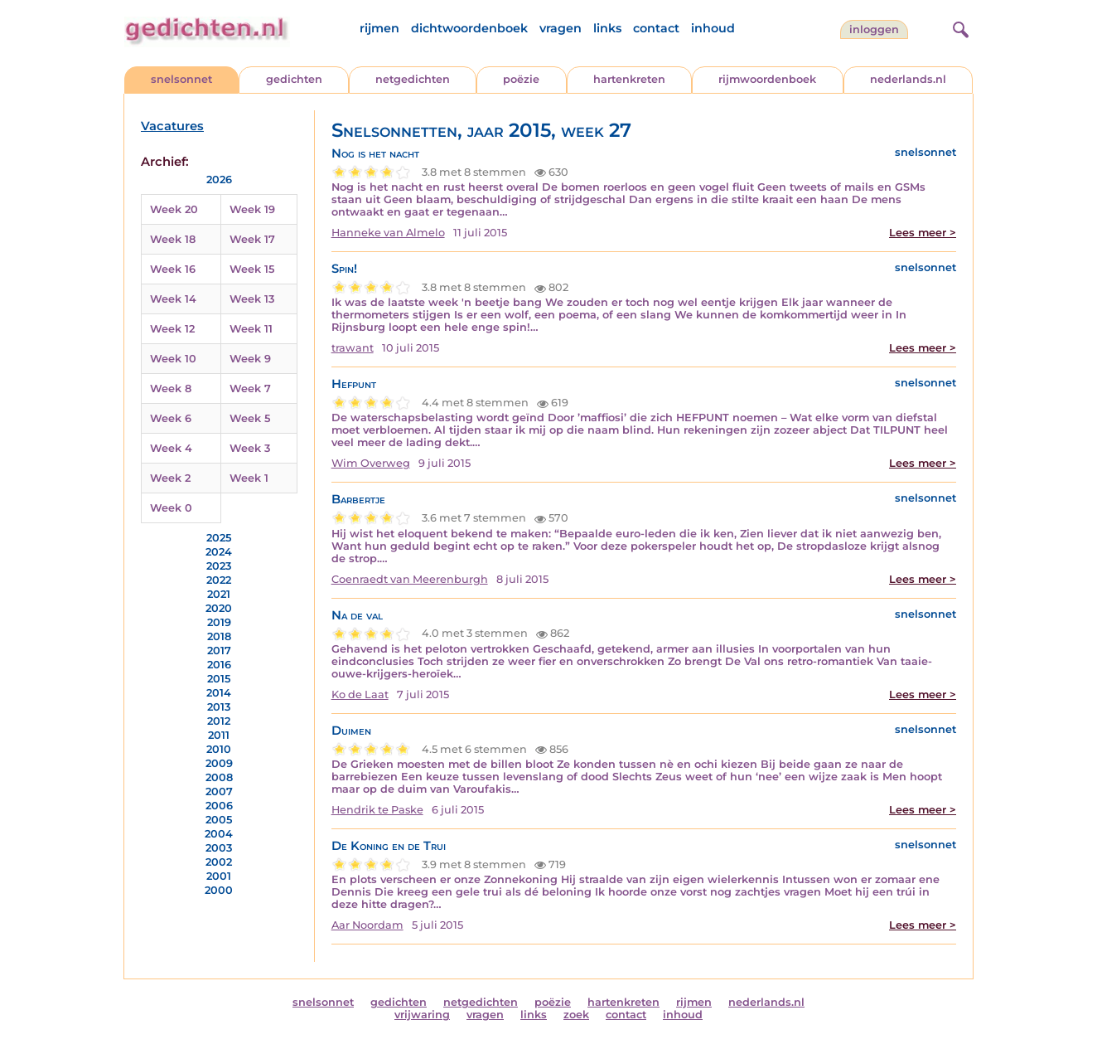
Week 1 (249, 478)
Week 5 (250, 418)
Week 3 (250, 448)
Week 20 (174, 209)
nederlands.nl (908, 79)
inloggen (874, 29)
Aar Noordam (367, 925)
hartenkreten (629, 79)
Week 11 (251, 329)
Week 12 (172, 329)
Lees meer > (922, 232)
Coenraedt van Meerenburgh (409, 579)
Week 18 (173, 239)
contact (656, 28)
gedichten (294, 79)
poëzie (521, 79)
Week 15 (252, 269)
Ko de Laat (360, 694)
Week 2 (170, 478)
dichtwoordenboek (469, 28)
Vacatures (172, 126)
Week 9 (250, 358)
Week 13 (252, 299)
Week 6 (170, 418)
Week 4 (171, 448)
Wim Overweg (370, 463)
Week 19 (252, 209)
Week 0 (171, 508)
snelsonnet (181, 79)
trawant (352, 348)
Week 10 (173, 358)
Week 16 (173, 269)
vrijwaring (422, 1014)
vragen (560, 28)
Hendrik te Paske (377, 810)
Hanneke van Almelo (388, 232)
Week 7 (250, 388)
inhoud (713, 28)
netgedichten (412, 79)
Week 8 (170, 388)
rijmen (379, 28)
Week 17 (252, 239)
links (607, 28)
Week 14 (173, 299)
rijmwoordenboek (767, 79)
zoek (576, 1014)
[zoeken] (959, 27)
